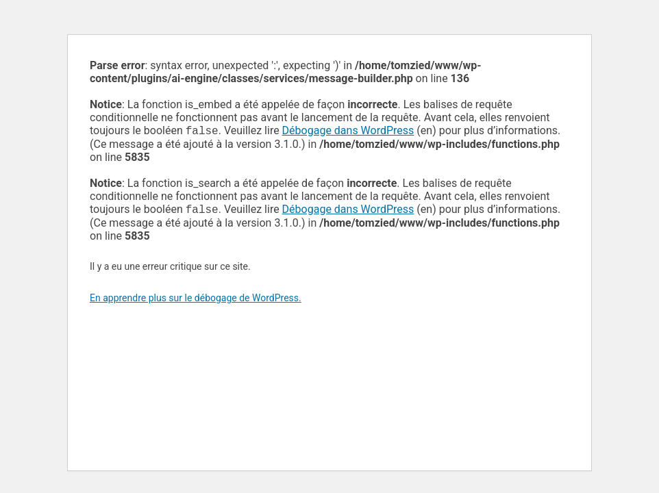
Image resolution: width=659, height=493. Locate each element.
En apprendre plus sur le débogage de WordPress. (195, 300)
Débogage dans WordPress (348, 131)
